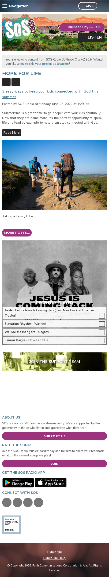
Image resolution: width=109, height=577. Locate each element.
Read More (12, 132)
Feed (15, 82)
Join (54, 464)
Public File (54, 552)
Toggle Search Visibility (102, 6)
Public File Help (54, 558)
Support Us (55, 436)
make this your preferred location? (45, 64)
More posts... (17, 232)
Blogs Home (6, 82)
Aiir (85, 565)
